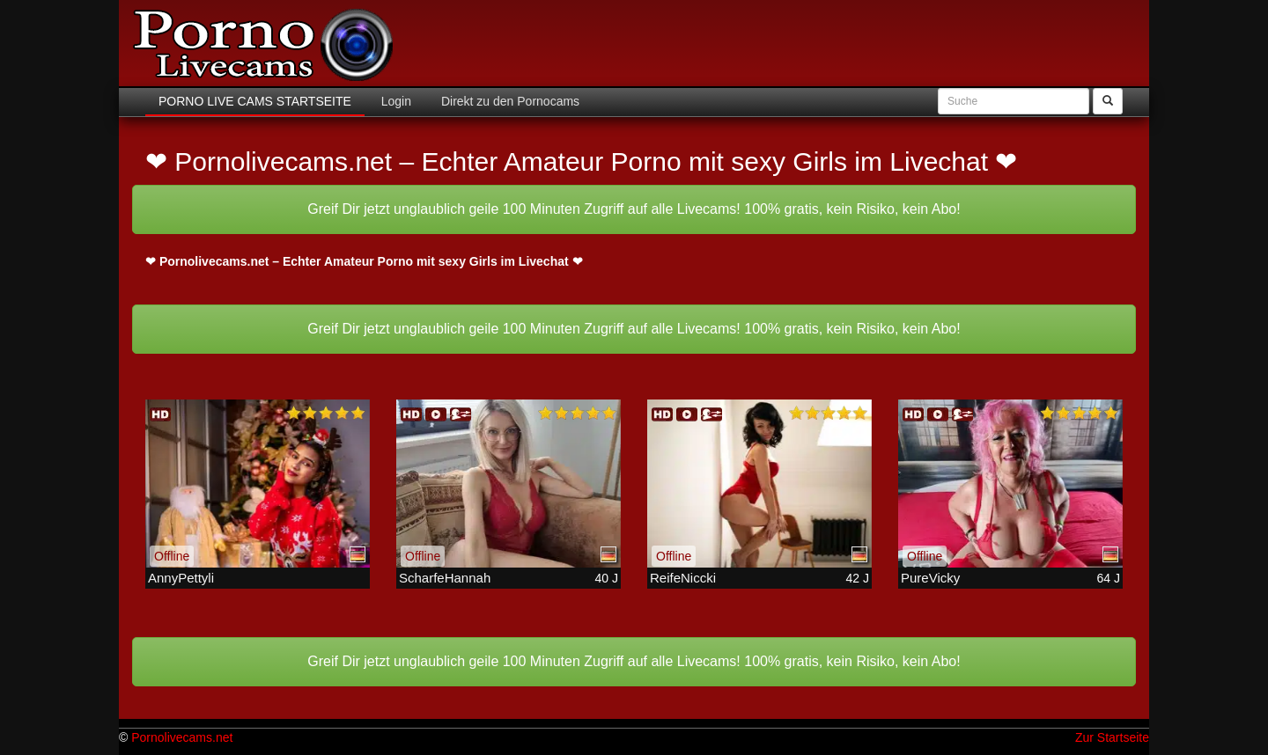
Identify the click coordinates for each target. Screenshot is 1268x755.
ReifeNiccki (683, 577)
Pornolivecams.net (181, 737)
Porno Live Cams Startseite (254, 101)
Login (394, 101)
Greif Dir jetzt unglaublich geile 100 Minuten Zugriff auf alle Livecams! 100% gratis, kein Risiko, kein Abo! (633, 209)
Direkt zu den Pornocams (508, 101)
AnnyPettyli (181, 577)
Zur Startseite (1112, 737)
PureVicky (930, 577)
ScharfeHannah (444, 577)
